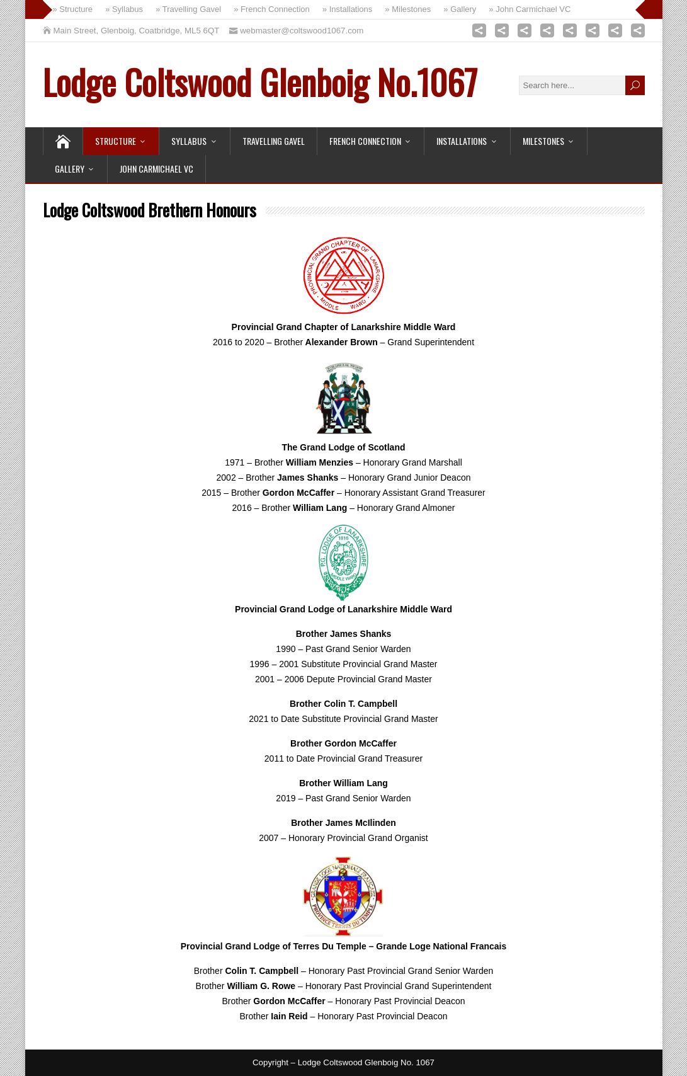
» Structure (73, 9)
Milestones (543, 140)
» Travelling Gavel (188, 9)
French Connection (365, 140)
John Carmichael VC (156, 168)
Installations (461, 140)
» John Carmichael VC (530, 9)
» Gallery (459, 9)
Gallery (69, 168)
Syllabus (189, 140)
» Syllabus (124, 9)
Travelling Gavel (273, 140)
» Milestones (408, 9)
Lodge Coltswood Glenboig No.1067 (260, 81)
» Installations (347, 9)
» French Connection (272, 9)
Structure (115, 140)
